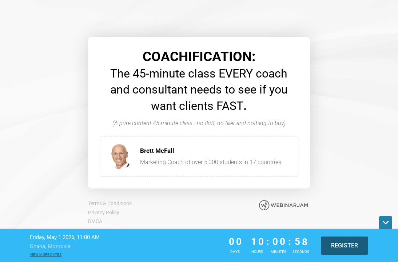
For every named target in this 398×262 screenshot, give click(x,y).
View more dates (45, 255)
